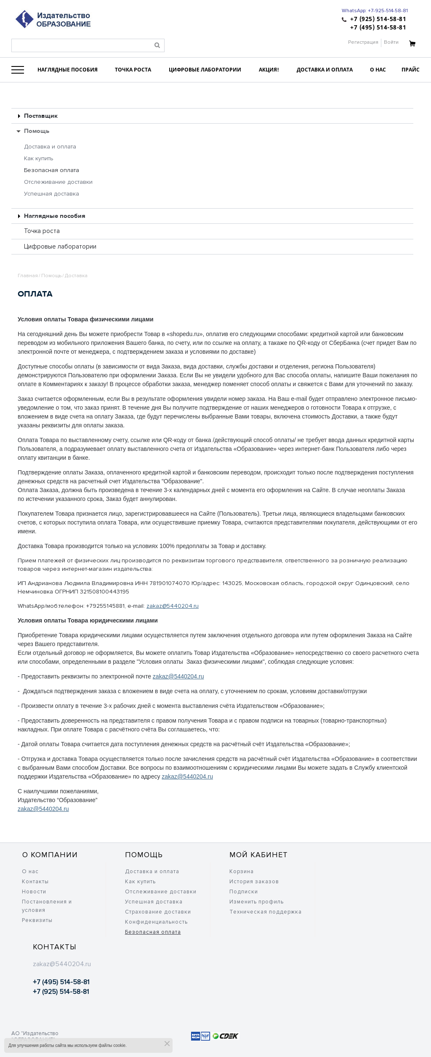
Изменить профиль (256, 901)
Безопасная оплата (51, 170)
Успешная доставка (51, 193)
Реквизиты (37, 920)
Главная (28, 276)
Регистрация (363, 42)
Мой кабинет (258, 854)
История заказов (254, 881)
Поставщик (41, 116)
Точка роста (42, 231)
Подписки (243, 891)
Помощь (36, 131)
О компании (50, 854)
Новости (34, 891)
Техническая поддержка (265, 912)
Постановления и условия (47, 906)
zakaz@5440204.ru (172, 605)
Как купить (38, 158)
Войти (391, 42)
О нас (30, 871)
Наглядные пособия (54, 216)
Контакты (35, 881)
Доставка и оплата (50, 146)
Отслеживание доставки (58, 181)
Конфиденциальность (156, 922)
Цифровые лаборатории (60, 246)
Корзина (241, 871)
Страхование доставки (158, 912)
